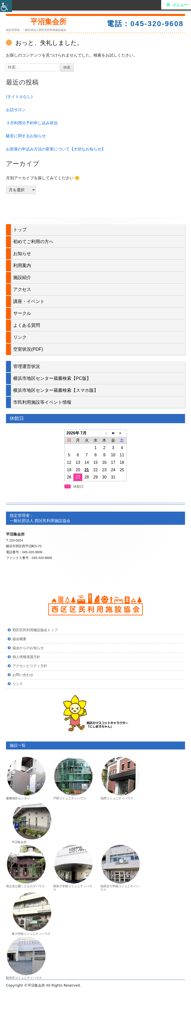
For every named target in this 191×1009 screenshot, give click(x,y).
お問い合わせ (22, 675)
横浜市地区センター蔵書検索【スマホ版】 (55, 390)
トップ (20, 229)
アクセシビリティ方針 (29, 666)
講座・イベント (29, 301)
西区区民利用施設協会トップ (35, 630)
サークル (22, 313)
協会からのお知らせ (28, 648)
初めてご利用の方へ (33, 241)
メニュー (180, 4)
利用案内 (22, 265)
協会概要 (19, 639)
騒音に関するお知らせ (26, 136)
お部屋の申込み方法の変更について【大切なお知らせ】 (55, 149)
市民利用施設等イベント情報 (42, 402)
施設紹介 (22, 277)
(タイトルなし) (19, 96)
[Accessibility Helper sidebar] (6, 6)
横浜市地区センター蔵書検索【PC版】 (52, 378)
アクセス (22, 289)
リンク (20, 337)
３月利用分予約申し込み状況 (32, 123)
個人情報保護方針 (26, 657)
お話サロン (16, 110)
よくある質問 (26, 325)
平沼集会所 (48, 22)
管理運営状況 (26, 366)
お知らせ (22, 253)
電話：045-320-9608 (145, 24)
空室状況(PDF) (28, 349)
